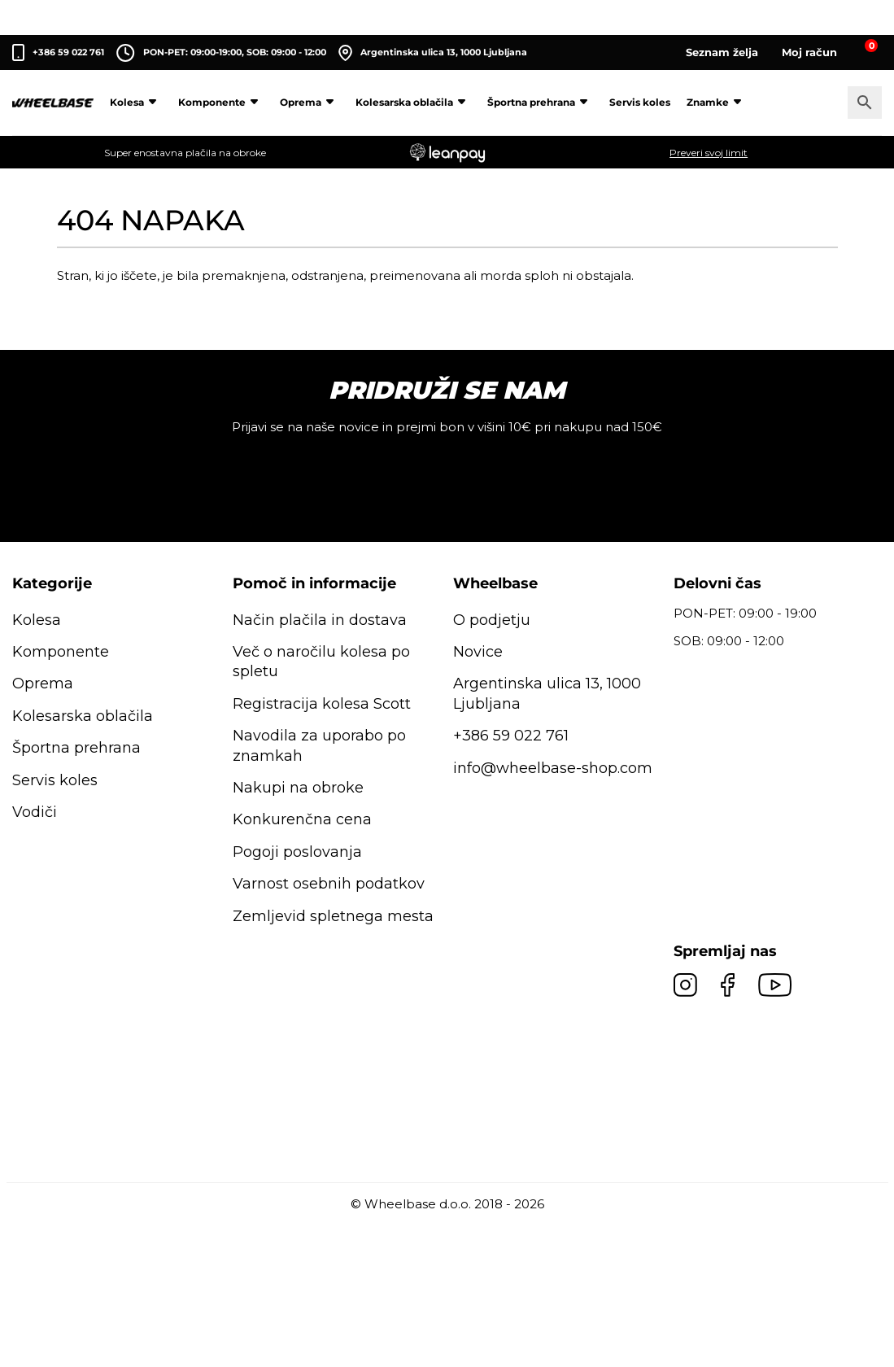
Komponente (221, 102)
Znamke (717, 102)
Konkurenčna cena (302, 819)
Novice (478, 652)
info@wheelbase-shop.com (552, 768)
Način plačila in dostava (320, 620)
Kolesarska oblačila (413, 102)
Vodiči (34, 812)
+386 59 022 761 (68, 52)
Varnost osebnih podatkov (329, 884)
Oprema (309, 102)
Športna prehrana (540, 102)
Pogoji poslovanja (297, 852)
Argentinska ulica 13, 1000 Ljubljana (432, 53)
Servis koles (639, 102)
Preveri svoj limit (708, 152)
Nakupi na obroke (298, 788)
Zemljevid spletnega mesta (333, 916)
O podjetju (491, 620)
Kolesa (136, 102)
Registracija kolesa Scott (322, 704)
